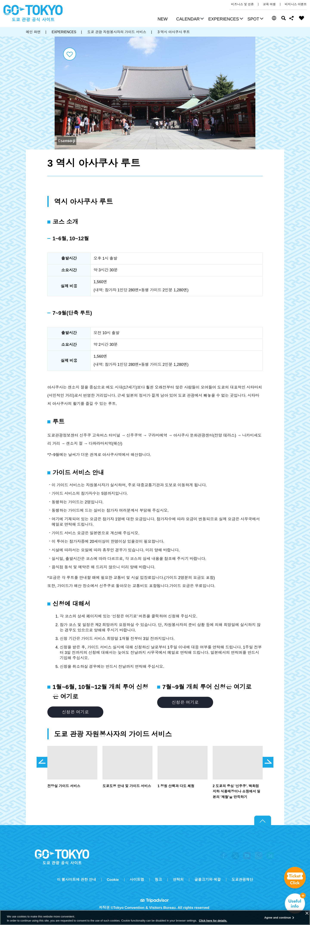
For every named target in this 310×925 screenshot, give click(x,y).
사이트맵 (137, 880)
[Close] (307, 913)
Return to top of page (262, 821)
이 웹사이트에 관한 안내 (76, 880)
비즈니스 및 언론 (242, 4)
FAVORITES (301, 18)
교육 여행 (269, 4)
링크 (158, 880)
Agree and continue (277, 917)
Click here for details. (213, 920)
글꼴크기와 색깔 (207, 880)
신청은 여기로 (75, 712)
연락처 (178, 880)
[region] (155, 917)
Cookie (113, 880)
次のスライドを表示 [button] (268, 762)
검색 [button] (283, 18)
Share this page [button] (291, 18)
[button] (190, 19)
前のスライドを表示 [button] (42, 762)
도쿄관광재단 (242, 880)
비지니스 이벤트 (296, 4)
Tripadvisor (155, 900)
